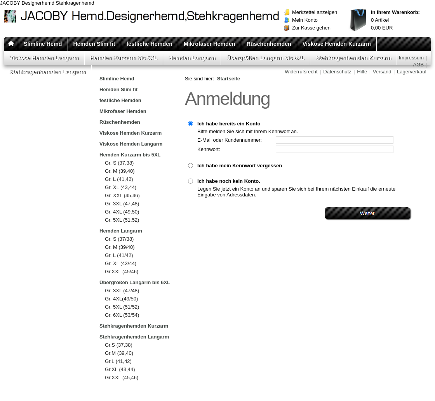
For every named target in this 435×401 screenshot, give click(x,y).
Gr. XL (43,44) (120, 187)
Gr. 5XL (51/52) (122, 307)
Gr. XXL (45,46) (122, 195)
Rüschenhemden (269, 44)
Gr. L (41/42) (119, 255)
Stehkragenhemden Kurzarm (354, 58)
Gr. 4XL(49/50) (121, 299)
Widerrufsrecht (301, 72)
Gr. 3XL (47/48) (122, 290)
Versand (382, 72)
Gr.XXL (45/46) (121, 271)
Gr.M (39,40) (119, 353)
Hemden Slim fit (94, 44)
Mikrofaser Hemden (209, 44)
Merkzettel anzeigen (314, 12)
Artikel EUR (395, 20)
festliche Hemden (149, 44)
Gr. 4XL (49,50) (122, 212)
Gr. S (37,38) (119, 163)
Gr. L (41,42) (119, 179)
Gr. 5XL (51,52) (122, 220)
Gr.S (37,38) (118, 345)
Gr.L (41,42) (118, 361)
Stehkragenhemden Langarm (47, 72)
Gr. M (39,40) (120, 171)
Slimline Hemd (43, 44)
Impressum (411, 58)
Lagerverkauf (411, 72)
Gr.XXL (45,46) (121, 377)
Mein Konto (305, 20)
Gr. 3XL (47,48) (122, 204)
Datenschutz (337, 72)
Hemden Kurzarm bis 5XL (123, 58)
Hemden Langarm (192, 58)
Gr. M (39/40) (120, 247)
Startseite (228, 79)
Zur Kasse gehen (311, 28)
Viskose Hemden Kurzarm (337, 44)
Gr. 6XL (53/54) (122, 315)
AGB (418, 65)
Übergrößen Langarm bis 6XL (265, 58)
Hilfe (362, 72)
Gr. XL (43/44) (120, 263)
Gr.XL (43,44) (120, 369)
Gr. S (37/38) (119, 239)
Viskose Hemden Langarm (44, 58)
